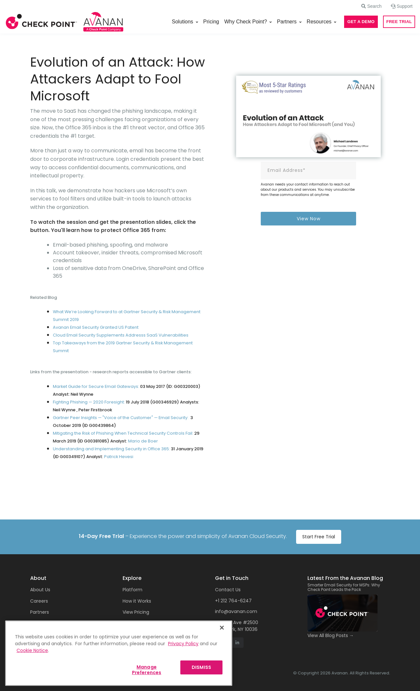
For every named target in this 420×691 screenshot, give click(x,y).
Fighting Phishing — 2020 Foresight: (89, 402)
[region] (118, 653)
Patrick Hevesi (118, 456)
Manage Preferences (147, 670)
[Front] (41, 22)
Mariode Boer (143, 441)
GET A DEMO (361, 21)
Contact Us (228, 589)
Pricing (211, 21)
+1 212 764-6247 (233, 600)
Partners (286, 21)
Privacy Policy (183, 643)
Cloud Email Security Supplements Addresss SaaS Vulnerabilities (120, 335)
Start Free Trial (318, 536)
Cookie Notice (32, 650)
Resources (319, 21)
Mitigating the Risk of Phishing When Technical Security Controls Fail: (123, 433)
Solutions (182, 21)
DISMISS (201, 667)
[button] (371, 6)
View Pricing (136, 612)
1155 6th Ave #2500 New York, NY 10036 (236, 626)
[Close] (222, 628)
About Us (40, 589)
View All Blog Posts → (330, 635)
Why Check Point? (245, 21)
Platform (132, 589)
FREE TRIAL (399, 21)
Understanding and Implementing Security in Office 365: (111, 449)
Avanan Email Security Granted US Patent (95, 327)
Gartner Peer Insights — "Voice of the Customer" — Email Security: (120, 417)
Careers (39, 601)
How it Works (137, 601)
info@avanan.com (236, 611)
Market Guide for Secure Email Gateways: (96, 386)
